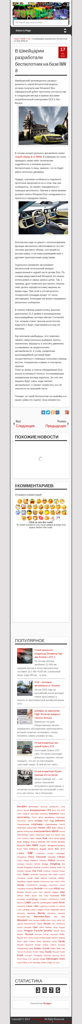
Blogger (47, 1003)
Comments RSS (62, 1021)
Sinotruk (46, 941)
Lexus (29, 906)
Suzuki (45, 948)
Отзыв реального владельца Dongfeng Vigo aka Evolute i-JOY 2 (48, 653)
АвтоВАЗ (22, 806)
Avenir (51, 838)
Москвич (61, 817)
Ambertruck (40, 835)
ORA (41, 927)
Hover (62, 885)
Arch (19, 838)
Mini (63, 916)
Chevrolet (41, 857)
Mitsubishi (22, 920)
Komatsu (43, 899)
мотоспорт (21, 821)
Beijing (26, 842)
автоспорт (33, 806)
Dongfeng (55, 864)
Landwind (21, 906)
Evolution (45, 867)
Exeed (53, 867)
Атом (62, 807)
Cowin (19, 860)
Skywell (20, 945)
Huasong (29, 889)
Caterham (40, 853)
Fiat (34, 871)
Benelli (54, 842)
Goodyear (21, 878)
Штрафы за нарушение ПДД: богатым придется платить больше (47, 714)
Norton (20, 927)
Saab (48, 938)
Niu (53, 924)
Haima (44, 878)
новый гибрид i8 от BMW (28, 156)
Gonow (62, 874)
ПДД (52, 820)
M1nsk (47, 910)
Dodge (45, 864)
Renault (29, 934)
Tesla (41, 952)
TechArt (20, 952)
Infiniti (57, 888)
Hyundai (38, 888)
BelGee (41, 842)
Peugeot (28, 930)
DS (63, 864)
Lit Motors (60, 906)
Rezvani (38, 934)
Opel (35, 927)
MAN (62, 909)
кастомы (35, 813)
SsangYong (22, 948)
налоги (30, 821)
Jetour (20, 895)
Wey (25, 962)
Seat (25, 941)
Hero (52, 881)
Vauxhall (47, 955)
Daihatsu (43, 860)
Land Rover (59, 902)
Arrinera (25, 838)
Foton (62, 871)
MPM (59, 920)
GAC (19, 874)
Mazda (41, 913)
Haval (29, 881)
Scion (19, 941)
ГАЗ (49, 810)
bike (28, 845)
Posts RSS (45, 1021)
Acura (62, 831)
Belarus (34, 842)
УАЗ (48, 827)
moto (42, 920)
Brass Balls (22, 849)
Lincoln (51, 906)
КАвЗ (19, 814)
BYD (63, 849)
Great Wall (33, 878)
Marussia (21, 913)
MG (55, 916)
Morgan (36, 920)
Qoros (57, 931)
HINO (57, 881)
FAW (59, 867)
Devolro (29, 864)
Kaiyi (46, 896)
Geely (26, 874)
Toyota (48, 951)
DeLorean (61, 860)
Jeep (62, 892)
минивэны (50, 817)
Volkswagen (52, 958)
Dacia (26, 860)
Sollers (53, 945)
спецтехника (23, 824)
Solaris (45, 945)
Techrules (28, 952)
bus (57, 848)
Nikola (39, 924)
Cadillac (21, 853)
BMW (35, 845)
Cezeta (50, 853)
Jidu (40, 896)
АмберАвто (54, 807)
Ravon (20, 934)
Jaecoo (47, 892)
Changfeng (21, 857)
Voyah (19, 963)
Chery (31, 857)
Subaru (37, 948)
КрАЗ (62, 814)
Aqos (63, 835)
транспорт (32, 828)
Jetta (27, 895)
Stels (31, 948)
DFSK (37, 864)
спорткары (37, 824)
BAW (19, 842)
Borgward (52, 845)
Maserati (31, 913)
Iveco (35, 892)
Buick (50, 849)
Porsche (38, 930)
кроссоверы (23, 817)
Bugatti (43, 849)
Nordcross (60, 924)
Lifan (36, 906)
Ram (63, 931)
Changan (60, 853)
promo (48, 930)
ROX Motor (29, 938)
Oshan (48, 927)
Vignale (36, 959)
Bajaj (62, 838)
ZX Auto (56, 963)
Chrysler (52, 857)
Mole (30, 920)
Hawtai (36, 881)
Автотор (43, 807)
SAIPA (55, 938)
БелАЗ (20, 810)
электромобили (42, 831)
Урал (54, 828)
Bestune (21, 845)
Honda (20, 885)
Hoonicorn (53, 885)
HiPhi (62, 881)
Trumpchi (38, 955)
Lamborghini (45, 902)
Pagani (62, 927)
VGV (30, 959)
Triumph (55, 952)
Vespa (24, 959)
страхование (51, 824)
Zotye (49, 962)
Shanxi (32, 941)
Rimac (46, 934)
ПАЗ (46, 820)
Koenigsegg (32, 899)
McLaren (51, 913)
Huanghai (21, 889)
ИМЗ (63, 810)
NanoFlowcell (30, 924)
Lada (27, 902)
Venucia (55, 955)
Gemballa (34, 874)
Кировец (43, 814)
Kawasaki (54, 895)
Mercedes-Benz (42, 916)
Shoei (38, 941)
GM (50, 874)
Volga (42, 959)
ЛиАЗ (34, 817)
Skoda (61, 941)
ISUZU (28, 892)
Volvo (62, 958)
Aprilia (57, 835)
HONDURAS (31, 885)
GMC (55, 874)
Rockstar (54, 934)
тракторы (21, 828)
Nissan (47, 923)
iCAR (45, 889)
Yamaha (36, 962)
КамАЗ (26, 813)
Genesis (43, 874)
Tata (63, 948)
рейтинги (60, 820)
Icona (50, 889)
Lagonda (35, 903)
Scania (62, 938)
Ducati (20, 867)
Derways (20, 864)
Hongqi (43, 885)
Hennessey (45, 881)
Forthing (47, 871)
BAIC (56, 838)
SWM (52, 948)
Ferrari (28, 871)
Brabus (61, 845)
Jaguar (55, 892)
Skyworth (29, 945)
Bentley (61, 842)
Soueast (61, 945)
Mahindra (55, 909)
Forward (54, 871)
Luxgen (39, 909)
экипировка (28, 831)
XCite (30, 963)
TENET (35, 952)
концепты (54, 813)
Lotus (32, 909)
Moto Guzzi (51, 920)
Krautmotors (53, 899)
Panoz (19, 931)
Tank (58, 948)
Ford (39, 871)
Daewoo (34, 860)
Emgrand (28, 867)
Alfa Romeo (22, 835)
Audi (44, 838)
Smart (38, 945)
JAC (41, 892)
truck (20, 955)
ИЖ (58, 810)
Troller (62, 952)
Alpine (31, 835)
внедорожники (37, 810)
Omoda (27, 927)
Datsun (51, 860)
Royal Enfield (39, 938)
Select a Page (23, 30)
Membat (61, 913)
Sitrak (54, 941)
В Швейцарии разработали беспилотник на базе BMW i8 (40, 61)
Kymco (20, 902)
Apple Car (49, 835)
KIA (63, 895)
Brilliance (33, 849)
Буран (26, 810)
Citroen (61, 857)
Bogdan (43, 845)
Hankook (52, 878)
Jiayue (34, 896)
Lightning (43, 906)
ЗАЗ (54, 810)
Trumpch (28, 955)
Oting (55, 927)
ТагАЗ (62, 824)
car (30, 853)
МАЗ (40, 817)
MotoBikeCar (37, 1019)
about (55, 831)
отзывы (39, 820)
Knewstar (21, 899)
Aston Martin (35, 838)
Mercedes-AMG (23, 917)
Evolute (37, 867)
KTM (62, 899)
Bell (48, 842)
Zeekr (43, 962)
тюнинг (41, 827)
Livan (19, 910)
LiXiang (25, 909)
